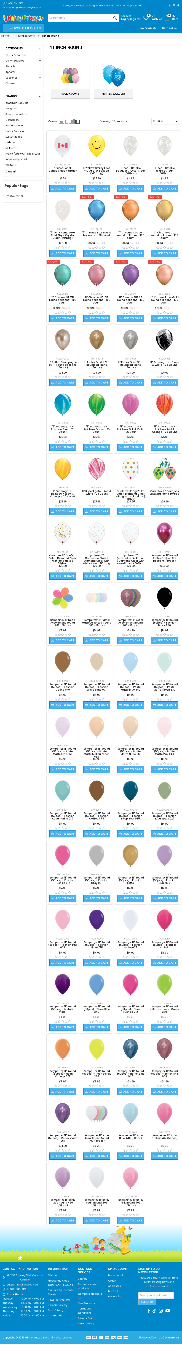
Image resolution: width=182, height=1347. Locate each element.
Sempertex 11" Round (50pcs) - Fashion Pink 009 (62, 947)
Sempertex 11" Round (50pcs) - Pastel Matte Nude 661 (130, 753)
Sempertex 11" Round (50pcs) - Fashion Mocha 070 (63, 688)
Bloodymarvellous (16, 114)
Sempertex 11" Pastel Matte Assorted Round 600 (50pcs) (96, 623)
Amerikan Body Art (17, 103)
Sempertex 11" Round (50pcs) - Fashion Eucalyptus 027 (164, 817)
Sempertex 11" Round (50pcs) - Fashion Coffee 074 (97, 817)
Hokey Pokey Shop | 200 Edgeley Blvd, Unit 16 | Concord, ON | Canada (102, 5)
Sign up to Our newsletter (150, 1273)
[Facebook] (169, 5)
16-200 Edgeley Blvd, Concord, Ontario (25, 1280)
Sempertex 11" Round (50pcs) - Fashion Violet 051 (97, 947)
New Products (148, 28)
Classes (10, 83)
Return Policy (86, 1326)
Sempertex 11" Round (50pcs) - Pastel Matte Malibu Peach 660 (97, 754)
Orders (112, 1283)
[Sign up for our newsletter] (156, 1298)
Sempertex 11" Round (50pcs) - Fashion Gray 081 (97, 882)
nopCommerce (168, 1340)
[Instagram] (174, 5)
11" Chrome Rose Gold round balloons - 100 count (165, 300)
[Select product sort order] (165, 121)
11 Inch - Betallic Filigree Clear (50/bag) (164, 170)
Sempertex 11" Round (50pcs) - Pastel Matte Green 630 (164, 688)
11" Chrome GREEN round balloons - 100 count (62, 300)
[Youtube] (167, 1314)
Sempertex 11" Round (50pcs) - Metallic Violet (63, 1011)
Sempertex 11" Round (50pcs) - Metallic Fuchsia (164, 947)
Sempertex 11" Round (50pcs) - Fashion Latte (130, 882)
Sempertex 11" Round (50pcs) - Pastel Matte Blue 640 (130, 688)
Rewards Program (59, 1303)
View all (11, 171)
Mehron (10, 142)
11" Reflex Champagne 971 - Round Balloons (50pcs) (63, 365)
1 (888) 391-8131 (16, 1292)
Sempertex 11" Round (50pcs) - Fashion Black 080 (164, 623)
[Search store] (83, 18)
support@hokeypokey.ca (22, 1287)
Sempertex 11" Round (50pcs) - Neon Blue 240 (97, 1011)
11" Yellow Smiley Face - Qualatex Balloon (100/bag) (96, 170)
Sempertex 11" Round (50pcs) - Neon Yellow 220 (96, 1076)
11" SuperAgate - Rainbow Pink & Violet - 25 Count (130, 429)
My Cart (113, 1294)
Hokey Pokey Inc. (16, 131)
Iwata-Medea (14, 137)
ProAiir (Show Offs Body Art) (23, 154)
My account (115, 1278)
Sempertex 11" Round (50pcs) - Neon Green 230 (164, 1011)
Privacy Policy (86, 1321)
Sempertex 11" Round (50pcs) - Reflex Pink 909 (164, 1076)
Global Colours (14, 125)
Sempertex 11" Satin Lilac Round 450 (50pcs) (62, 1205)
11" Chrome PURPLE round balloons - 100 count (130, 300)
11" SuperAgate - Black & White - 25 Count (164, 364)
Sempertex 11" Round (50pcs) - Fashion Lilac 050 (164, 882)
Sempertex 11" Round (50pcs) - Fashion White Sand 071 (97, 688)
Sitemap (53, 1278)
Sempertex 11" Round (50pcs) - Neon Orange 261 (63, 1076)
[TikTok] (178, 5)
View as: (53, 121)
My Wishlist (115, 1299)
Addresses (114, 1289)
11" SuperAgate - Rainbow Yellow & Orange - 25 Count (62, 494)
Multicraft (12, 148)
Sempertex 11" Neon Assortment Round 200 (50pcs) (62, 623)
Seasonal (11, 77)
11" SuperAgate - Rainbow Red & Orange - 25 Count (164, 429)
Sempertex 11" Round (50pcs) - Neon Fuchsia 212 (130, 1011)
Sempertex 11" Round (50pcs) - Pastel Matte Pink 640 (164, 753)
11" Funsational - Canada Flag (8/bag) (63, 169)
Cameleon (12, 120)
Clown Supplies (15, 60)
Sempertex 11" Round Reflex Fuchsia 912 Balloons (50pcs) (164, 559)
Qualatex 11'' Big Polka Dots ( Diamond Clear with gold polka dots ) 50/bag (130, 496)
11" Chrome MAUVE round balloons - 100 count (96, 300)
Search (82, 1282)
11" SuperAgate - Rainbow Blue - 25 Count (62, 429)
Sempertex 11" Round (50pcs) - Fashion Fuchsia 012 (63, 882)
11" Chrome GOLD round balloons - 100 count (164, 235)
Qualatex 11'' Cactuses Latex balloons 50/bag (164, 493)
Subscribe (147, 1304)
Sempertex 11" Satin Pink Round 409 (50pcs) (130, 1205)
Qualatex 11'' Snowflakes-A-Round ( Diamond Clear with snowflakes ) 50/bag (130, 560)
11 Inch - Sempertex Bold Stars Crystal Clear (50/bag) (62, 235)
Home (5, 36)
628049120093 (15, 196)
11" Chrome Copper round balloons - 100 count (130, 235)
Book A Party (55, 1313)
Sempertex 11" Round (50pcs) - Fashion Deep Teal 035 (130, 817)
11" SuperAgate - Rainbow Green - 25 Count (97, 429)
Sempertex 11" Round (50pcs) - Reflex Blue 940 (130, 1076)
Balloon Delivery (57, 1308)
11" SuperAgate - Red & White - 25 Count (96, 493)
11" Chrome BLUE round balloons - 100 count (96, 234)
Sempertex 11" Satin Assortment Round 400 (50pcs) (96, 1140)
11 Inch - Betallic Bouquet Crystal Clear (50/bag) (130, 170)
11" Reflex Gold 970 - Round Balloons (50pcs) (97, 365)
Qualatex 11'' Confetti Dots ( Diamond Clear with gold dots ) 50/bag (63, 560)
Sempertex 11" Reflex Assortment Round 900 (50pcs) (130, 623)
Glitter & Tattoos (16, 55)
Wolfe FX (11, 165)
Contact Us (169, 28)
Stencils (10, 66)
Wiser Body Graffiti (17, 159)
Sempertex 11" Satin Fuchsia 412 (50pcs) (165, 1139)
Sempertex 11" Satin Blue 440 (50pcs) (130, 1139)
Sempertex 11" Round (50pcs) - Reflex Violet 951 (62, 1140)
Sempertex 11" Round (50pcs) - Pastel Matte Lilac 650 (63, 753)
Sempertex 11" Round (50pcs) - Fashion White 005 (130, 947)
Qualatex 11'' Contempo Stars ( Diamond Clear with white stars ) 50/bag (96, 560)
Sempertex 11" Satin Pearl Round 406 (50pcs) (96, 1205)
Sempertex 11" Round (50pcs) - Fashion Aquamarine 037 (63, 817)
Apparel (10, 72)
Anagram (11, 108)
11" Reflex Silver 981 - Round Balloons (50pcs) (130, 365)
